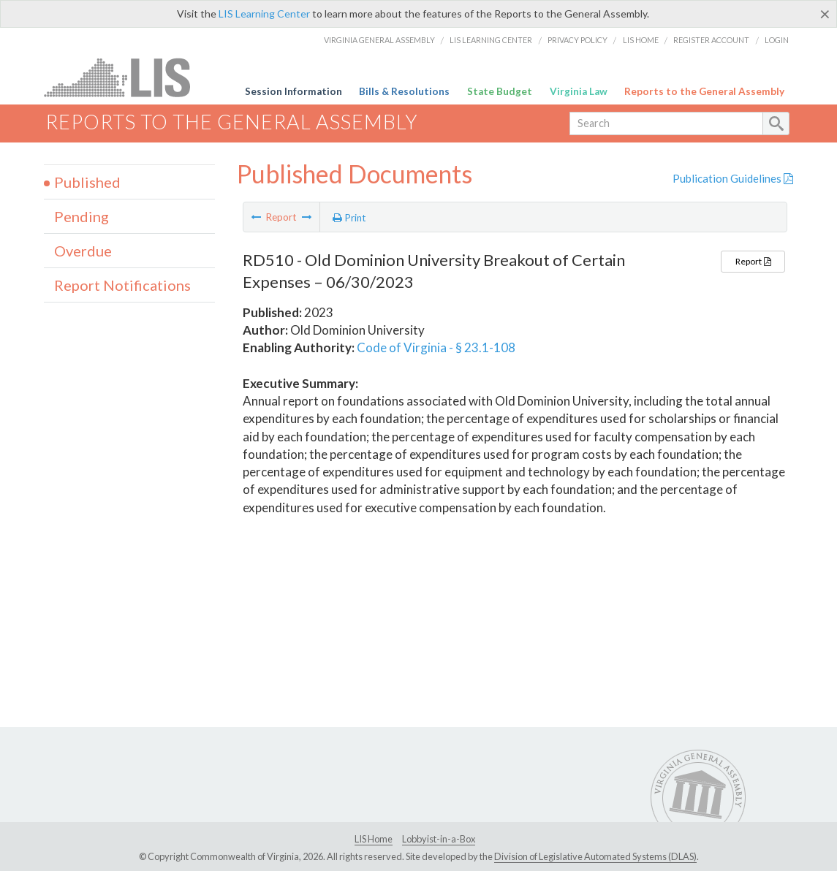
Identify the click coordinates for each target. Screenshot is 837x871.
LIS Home (641, 40)
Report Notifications (122, 285)
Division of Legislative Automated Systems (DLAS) (595, 856)
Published (87, 182)
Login (777, 40)
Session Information (293, 91)
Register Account (711, 40)
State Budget (499, 91)
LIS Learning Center (264, 13)
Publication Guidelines (733, 178)
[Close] (824, 13)
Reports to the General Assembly (704, 91)
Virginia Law (578, 91)
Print (349, 218)
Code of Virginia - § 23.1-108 (436, 347)
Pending (81, 216)
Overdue (83, 250)
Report (752, 261)
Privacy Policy (577, 40)
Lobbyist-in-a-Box (438, 839)
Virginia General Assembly (379, 40)
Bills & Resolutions (404, 91)
